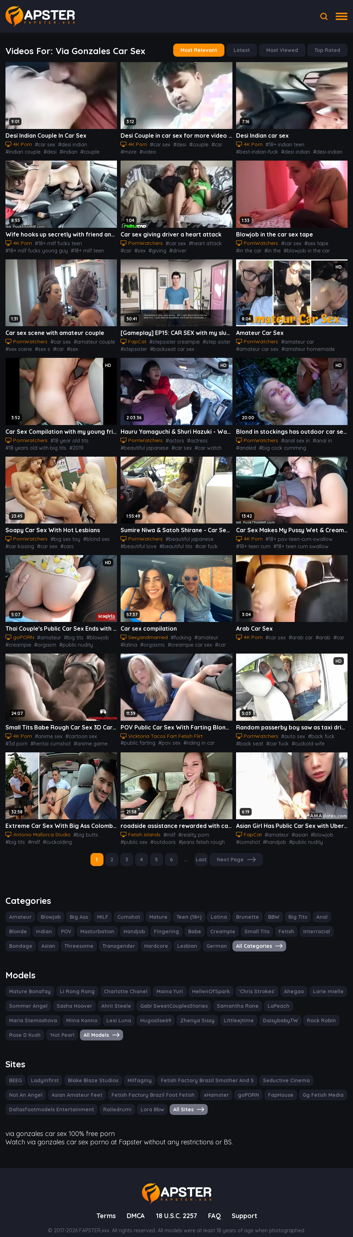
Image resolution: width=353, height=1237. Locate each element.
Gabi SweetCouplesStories (166, 998)
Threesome (76, 939)
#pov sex (165, 736)
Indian (42, 924)
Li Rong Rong (73, 983)
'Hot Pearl (330, 1012)
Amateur (19, 910)
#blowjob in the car (302, 248)
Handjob (130, 924)
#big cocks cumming (305, 444)
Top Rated (328, 50)
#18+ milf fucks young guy (34, 248)
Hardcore (150, 939)
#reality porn (190, 828)
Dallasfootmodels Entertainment (48, 1101)
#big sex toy (61, 535)
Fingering (161, 924)
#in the (270, 248)
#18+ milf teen (83, 248)
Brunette (241, 910)
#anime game (61, 738)
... (187, 853)
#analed (338, 437)
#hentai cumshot (24, 738)
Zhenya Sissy (136, 1012)
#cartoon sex (77, 730)
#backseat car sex (168, 346)
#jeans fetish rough (196, 835)
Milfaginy (136, 1072)
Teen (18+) (185, 910)
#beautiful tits (172, 542)
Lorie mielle (313, 983)
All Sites (179, 1101)
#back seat (248, 738)
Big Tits (292, 910)
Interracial (305, 924)
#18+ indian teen (284, 143)
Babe (188, 924)
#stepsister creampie (171, 339)
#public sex (133, 835)
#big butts (81, 828)
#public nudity (70, 640)
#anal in (317, 437)
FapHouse (228, 1086)
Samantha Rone (227, 998)
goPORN (196, 1086)
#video (145, 150)
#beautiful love (137, 542)
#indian (64, 150)
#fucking (177, 632)
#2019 (72, 444)
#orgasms (132, 640)
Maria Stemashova (307, 998)
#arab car (297, 632)
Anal (315, 910)
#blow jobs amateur (71, 835)
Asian (47, 939)
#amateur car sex (211, 346)
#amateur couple (89, 339)
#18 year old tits (66, 437)
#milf (10, 835)
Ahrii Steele (111, 998)
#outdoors (160, 835)
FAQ (216, 1205)
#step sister (211, 339)
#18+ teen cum (253, 542)
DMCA (133, 1205)
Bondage (20, 939)
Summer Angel (27, 998)
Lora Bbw (143, 1101)
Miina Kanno (24, 1012)
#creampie (17, 640)
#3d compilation (97, 738)
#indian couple (21, 150)
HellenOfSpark (200, 983)
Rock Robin (254, 1012)
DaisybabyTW (214, 1012)
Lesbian (179, 939)
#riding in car (193, 736)
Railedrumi (109, 1101)
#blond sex (90, 535)
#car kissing (18, 542)
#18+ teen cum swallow (299, 542)
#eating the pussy (93, 542)
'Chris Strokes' (245, 983)
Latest (245, 50)
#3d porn (105, 730)
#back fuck (316, 730)
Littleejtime (175, 1012)
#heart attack (200, 241)
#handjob (271, 835)
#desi (47, 150)
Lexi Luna (60, 1012)
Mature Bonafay (28, 983)
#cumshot (247, 835)
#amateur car (293, 339)
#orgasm (42, 640)
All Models (27, 1027)
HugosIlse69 (96, 1012)
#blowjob (336, 248)
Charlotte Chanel (119, 983)
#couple (84, 150)
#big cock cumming (258, 444)
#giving (142, 248)
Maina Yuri (161, 983)
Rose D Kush (293, 1012)
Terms (103, 1205)
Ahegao (281, 983)
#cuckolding (333, 738)
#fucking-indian (313, 150)
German (208, 939)
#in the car (248, 248)
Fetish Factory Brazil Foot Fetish (105, 1086)
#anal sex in (292, 437)
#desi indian (70, 143)
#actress (192, 437)
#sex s (41, 346)
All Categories (249, 939)
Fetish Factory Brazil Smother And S (200, 1072)
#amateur (47, 632)
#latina (222, 632)
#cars (63, 542)
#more (128, 150)
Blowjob (48, 910)
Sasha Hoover (71, 998)
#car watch (202, 444)
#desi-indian (279, 150)
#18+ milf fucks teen (57, 241)
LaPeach (265, 998)
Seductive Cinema (275, 1072)
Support (246, 1205)
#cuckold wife (302, 738)
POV (65, 924)
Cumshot (128, 910)
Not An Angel (322, 1072)
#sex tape (312, 241)
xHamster (165, 1086)
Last (202, 853)
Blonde (17, 924)
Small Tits (248, 924)
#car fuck (199, 542)
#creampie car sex (166, 640)
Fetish (276, 924)
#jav (222, 444)
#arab (317, 632)
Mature (155, 910)
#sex (126, 248)
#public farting (136, 736)
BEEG (16, 1072)
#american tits (98, 444)
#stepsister (133, 346)
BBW (267, 910)
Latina (214, 910)
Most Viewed (284, 50)
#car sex (44, 143)
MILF (101, 910)
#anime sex (48, 730)
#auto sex (290, 730)
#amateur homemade (302, 346)
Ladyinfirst (46, 1072)
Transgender (114, 939)
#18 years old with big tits (33, 444)
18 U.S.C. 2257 (176, 1205)
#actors (171, 437)
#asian (295, 828)
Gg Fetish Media (269, 1086)
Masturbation (95, 924)
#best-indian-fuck (324, 143)
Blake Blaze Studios (92, 1072)
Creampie (215, 924)
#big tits (69, 632)
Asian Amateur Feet (33, 1086)
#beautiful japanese (143, 444)
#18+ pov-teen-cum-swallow (296, 535)
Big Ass (77, 910)
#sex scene (18, 346)
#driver (161, 248)
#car (212, 143)
